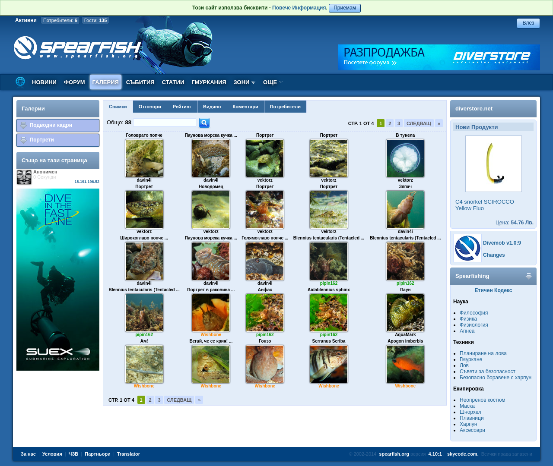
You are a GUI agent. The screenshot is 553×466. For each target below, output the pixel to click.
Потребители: (60, 20)
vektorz (265, 180)
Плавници (472, 418)
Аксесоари (472, 430)
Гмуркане (471, 359)
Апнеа (467, 331)
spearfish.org (394, 454)
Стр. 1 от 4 (361, 123)
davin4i (144, 180)
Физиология (474, 325)
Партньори (98, 454)
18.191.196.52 (86, 181)
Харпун (468, 424)
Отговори (150, 106)
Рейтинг (182, 106)
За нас (28, 454)
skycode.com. (463, 454)
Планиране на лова (483, 353)
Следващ (419, 123)
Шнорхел (470, 412)
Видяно (212, 106)
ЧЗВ (74, 454)
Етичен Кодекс (493, 290)
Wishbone (210, 334)
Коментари (245, 106)
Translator (128, 454)
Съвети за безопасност (487, 371)
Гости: (95, 20)
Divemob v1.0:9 (502, 243)
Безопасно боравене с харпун (495, 378)
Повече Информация (299, 8)
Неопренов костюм (482, 400)
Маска (467, 406)
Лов (464, 365)
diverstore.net (474, 108)
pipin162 (329, 283)
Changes (494, 255)
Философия (474, 313)
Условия (52, 454)
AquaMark (405, 334)
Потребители (285, 106)
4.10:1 (435, 454)
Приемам (345, 8)
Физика (468, 319)
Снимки (118, 106)
